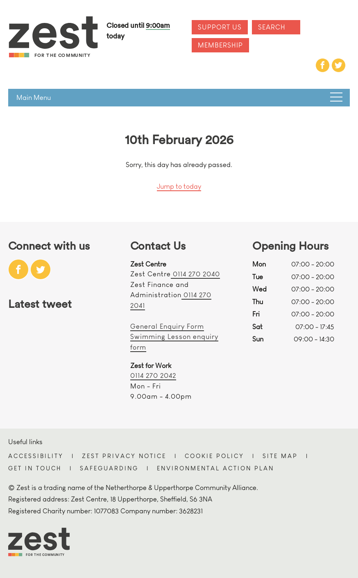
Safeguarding (109, 468)
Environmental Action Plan (215, 468)
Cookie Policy (214, 455)
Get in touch (34, 468)
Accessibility (35, 455)
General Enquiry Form (167, 326)
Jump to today (179, 186)
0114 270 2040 (195, 274)
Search (271, 27)
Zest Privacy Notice (124, 455)
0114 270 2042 (153, 375)
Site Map (280, 455)
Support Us (220, 27)
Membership (220, 45)
